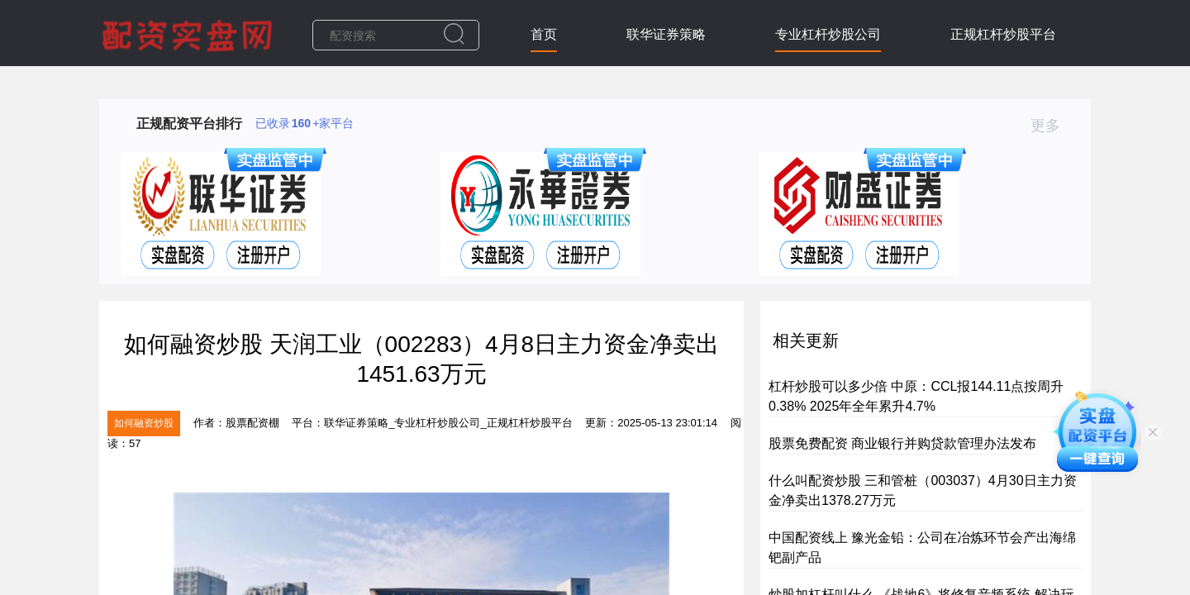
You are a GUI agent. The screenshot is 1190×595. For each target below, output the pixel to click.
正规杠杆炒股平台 (1003, 34)
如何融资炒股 (144, 423)
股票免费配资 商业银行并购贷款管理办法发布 (902, 443)
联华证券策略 (666, 34)
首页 (544, 34)
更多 (1052, 125)
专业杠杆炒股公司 (828, 34)
